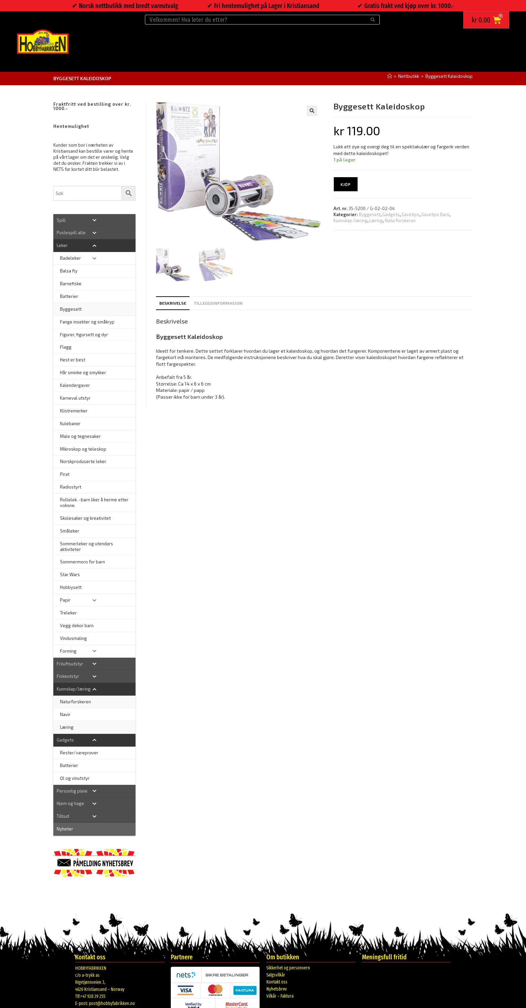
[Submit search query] (373, 19)
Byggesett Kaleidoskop (449, 76)
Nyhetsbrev (276, 989)
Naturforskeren (400, 220)
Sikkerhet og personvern (288, 968)
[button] (312, 110)
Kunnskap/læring (350, 220)
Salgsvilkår (275, 975)
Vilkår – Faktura (280, 996)
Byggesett (369, 214)
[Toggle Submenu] (94, 220)
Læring (376, 220)
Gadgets (391, 214)
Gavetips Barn (435, 214)
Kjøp (345, 184)
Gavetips (410, 214)
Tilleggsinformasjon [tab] (218, 303)
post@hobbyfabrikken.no (112, 1003)
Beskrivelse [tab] (172, 303)
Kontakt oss (276, 982)
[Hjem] (389, 76)
